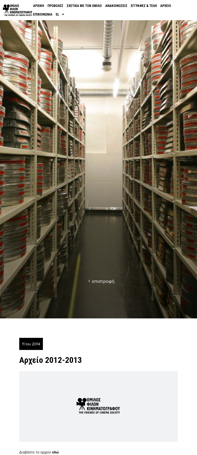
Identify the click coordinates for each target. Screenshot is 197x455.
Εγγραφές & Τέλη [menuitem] (144, 6)
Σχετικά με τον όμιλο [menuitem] (84, 6)
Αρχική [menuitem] (38, 6)
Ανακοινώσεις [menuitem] (116, 6)
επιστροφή (101, 281)
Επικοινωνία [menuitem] (42, 14)
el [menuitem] (57, 14)
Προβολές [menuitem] (55, 6)
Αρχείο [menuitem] (165, 6)
